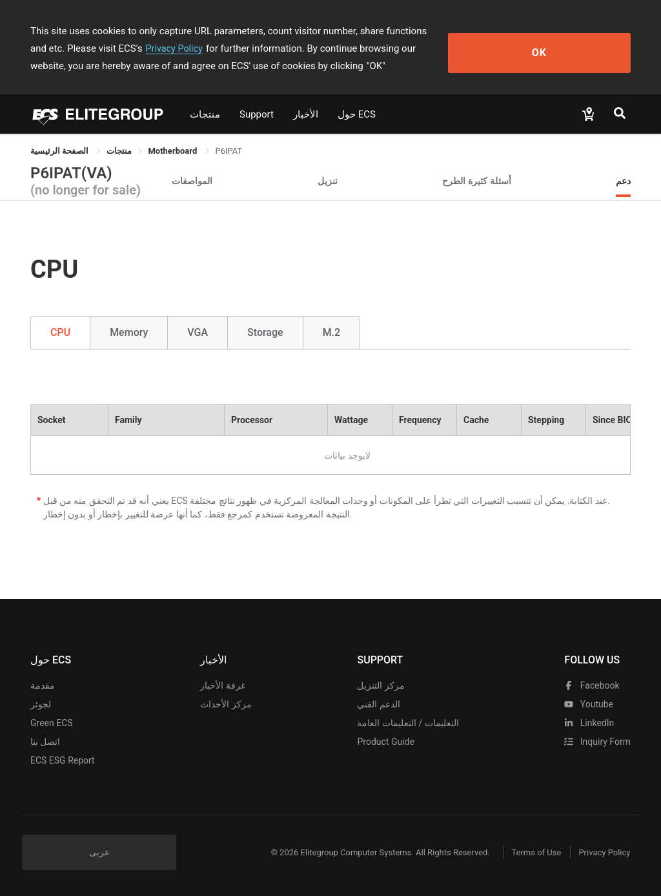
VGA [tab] (197, 332)
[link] (119, 151)
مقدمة (42, 685)
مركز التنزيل (380, 685)
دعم (623, 180)
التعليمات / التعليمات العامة (407, 723)
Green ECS (51, 723)
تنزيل (328, 180)
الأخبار (305, 114)
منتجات (205, 114)
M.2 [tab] (332, 332)
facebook (591, 685)
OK (583, 49)
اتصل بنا (45, 741)
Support (256, 114)
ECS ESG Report (62, 760)
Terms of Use (524, 852)
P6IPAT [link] (228, 151)
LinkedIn (589, 723)
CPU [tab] (60, 332)
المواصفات (192, 180)
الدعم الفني (378, 704)
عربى (99, 852)
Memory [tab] (129, 332)
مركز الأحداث (225, 704)
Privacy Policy (87, 48)
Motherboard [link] (173, 151)
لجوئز (40, 704)
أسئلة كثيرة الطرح (476, 180)
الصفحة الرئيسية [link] (60, 151)
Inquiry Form (597, 741)
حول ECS (357, 114)
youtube (588, 704)
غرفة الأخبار (222, 685)
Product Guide (385, 741)
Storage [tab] (265, 332)
